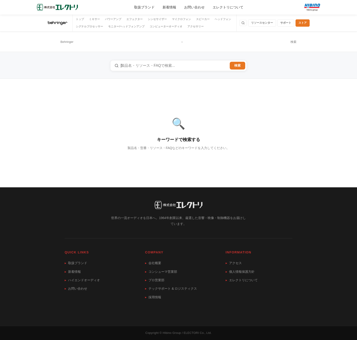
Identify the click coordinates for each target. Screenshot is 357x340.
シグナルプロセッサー (89, 26)
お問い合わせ (194, 7)
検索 (237, 65)
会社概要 (153, 262)
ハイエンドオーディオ (82, 280)
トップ (80, 19)
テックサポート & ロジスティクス (171, 288)
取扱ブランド (144, 7)
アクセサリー (195, 26)
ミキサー (94, 19)
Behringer (67, 42)
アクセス (234, 262)
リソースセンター (262, 22)
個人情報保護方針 (240, 271)
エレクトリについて (228, 7)
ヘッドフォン (223, 19)
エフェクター (134, 19)
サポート (285, 22)
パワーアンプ (113, 19)
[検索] (243, 23)
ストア (302, 22)
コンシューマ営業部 (161, 271)
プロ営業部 (154, 280)
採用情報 (153, 297)
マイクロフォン (181, 19)
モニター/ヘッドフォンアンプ (126, 26)
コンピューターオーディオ (166, 26)
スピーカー (203, 19)
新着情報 (169, 7)
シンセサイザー (157, 19)
